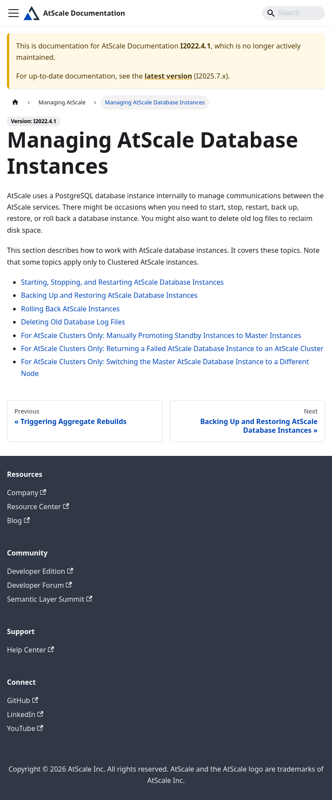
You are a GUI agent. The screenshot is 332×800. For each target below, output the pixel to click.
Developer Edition (40, 571)
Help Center (30, 650)
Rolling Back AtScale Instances (70, 309)
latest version (168, 76)
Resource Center (38, 506)
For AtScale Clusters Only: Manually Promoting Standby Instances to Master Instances (161, 335)
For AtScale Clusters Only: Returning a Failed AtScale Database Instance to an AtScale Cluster (172, 348)
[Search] (293, 13)
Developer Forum (39, 585)
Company (26, 492)
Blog (18, 520)
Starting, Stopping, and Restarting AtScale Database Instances (122, 282)
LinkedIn (25, 714)
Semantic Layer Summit (49, 599)
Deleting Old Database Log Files (73, 322)
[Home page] (15, 102)
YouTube (25, 728)
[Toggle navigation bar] (13, 13)
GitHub (22, 700)
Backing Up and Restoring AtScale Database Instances (109, 295)
